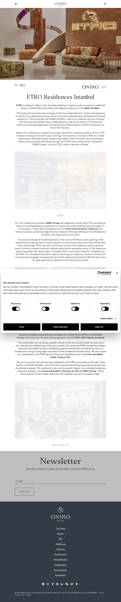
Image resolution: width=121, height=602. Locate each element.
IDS (60, 538)
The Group (60, 528)
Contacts (60, 549)
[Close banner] (117, 273)
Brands (60, 533)
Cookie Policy (61, 564)
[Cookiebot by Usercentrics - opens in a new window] (99, 273)
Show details (107, 318)
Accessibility (60, 575)
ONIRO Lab (61, 544)
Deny (21, 327)
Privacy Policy (61, 554)
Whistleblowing (60, 559)
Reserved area (60, 570)
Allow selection (60, 327)
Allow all (99, 327)
